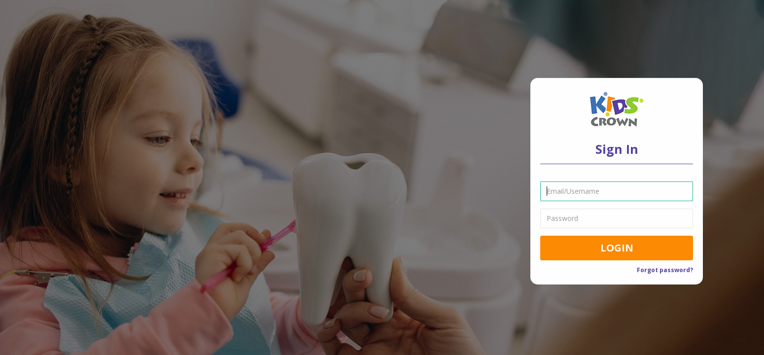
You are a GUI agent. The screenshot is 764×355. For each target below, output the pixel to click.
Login (616, 247)
